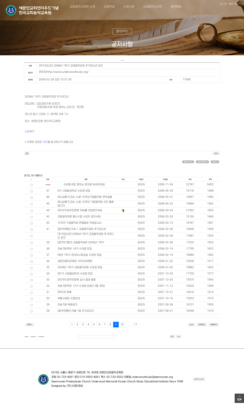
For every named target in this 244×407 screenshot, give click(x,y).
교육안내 (107, 6)
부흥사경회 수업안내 (69, 298)
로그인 (223, 3)
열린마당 (173, 6)
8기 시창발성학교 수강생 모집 (74, 190)
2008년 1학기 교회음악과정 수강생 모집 (80, 267)
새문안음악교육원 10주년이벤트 (75, 261)
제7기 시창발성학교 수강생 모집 (75, 273)
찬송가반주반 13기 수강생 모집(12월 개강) (81, 286)
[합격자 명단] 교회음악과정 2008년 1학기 (81, 242)
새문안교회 (199, 379)
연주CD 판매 (64, 292)
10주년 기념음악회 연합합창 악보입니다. (80, 222)
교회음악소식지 (150, 6)
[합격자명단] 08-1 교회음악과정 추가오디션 (82, 229)
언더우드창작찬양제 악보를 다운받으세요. (80, 210)
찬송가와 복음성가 (67, 304)
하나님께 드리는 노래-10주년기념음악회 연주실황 (85, 197)
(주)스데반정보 (75, 386)
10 (122, 324)
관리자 (42, 72)
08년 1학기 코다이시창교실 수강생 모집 (79, 255)
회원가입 (233, 3)
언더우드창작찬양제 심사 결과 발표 (77, 279)
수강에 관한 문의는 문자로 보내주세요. (84, 184)
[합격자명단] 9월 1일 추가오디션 (76, 310)
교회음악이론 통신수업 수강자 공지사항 (79, 216)
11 (135, 324)
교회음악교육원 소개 (82, 6)
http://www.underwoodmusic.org (67, 72)
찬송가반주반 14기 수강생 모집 (75, 248)
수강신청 (126, 6)
